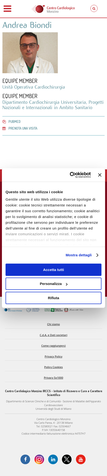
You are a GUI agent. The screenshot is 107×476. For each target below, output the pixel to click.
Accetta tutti (53, 270)
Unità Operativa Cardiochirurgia (33, 87)
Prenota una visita (19, 128)
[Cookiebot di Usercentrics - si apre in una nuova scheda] (70, 175)
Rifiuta (53, 298)
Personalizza (53, 284)
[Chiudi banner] (99, 175)
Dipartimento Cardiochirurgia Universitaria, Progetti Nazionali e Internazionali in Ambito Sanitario (53, 104)
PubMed (11, 121)
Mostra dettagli (79, 255)
